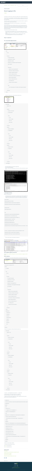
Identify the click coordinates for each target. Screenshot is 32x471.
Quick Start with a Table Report (7, 454)
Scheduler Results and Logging (7, 453)
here (5, 445)
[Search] (23, 5)
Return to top (6, 460)
